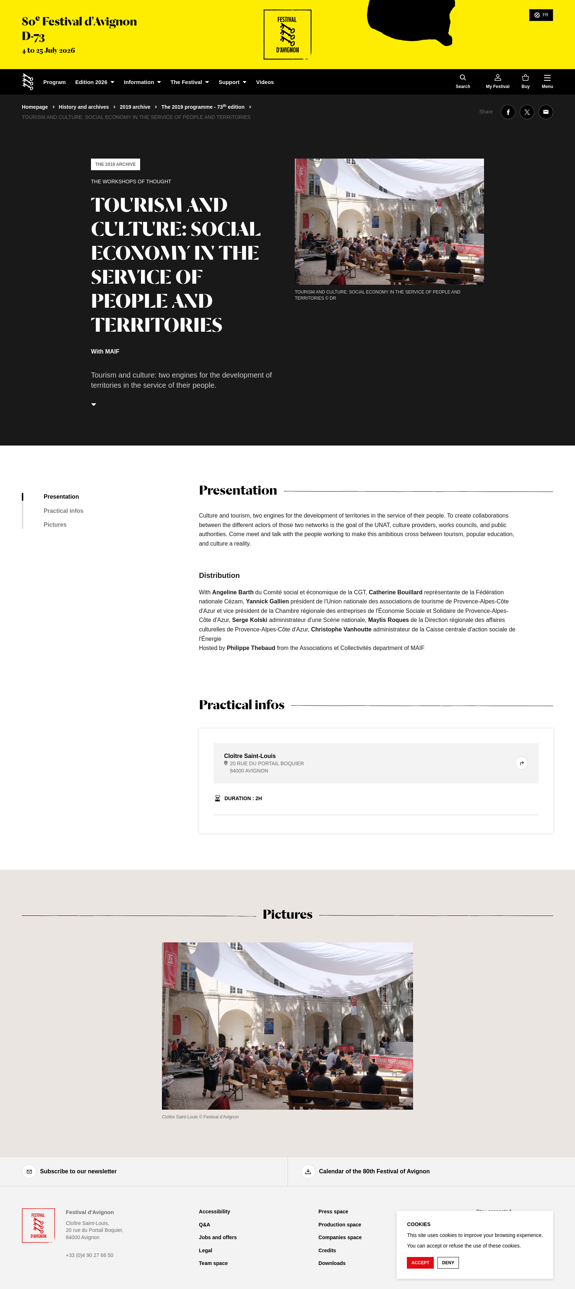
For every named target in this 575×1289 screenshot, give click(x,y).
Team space (213, 1263)
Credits (327, 1250)
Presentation (61, 497)
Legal (206, 1250)
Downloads (332, 1263)
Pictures (55, 525)
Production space (339, 1225)
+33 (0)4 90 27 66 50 (89, 1255)
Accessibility (214, 1211)
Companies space (340, 1237)
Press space (333, 1211)
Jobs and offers (218, 1237)
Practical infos (63, 511)
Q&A (204, 1225)
